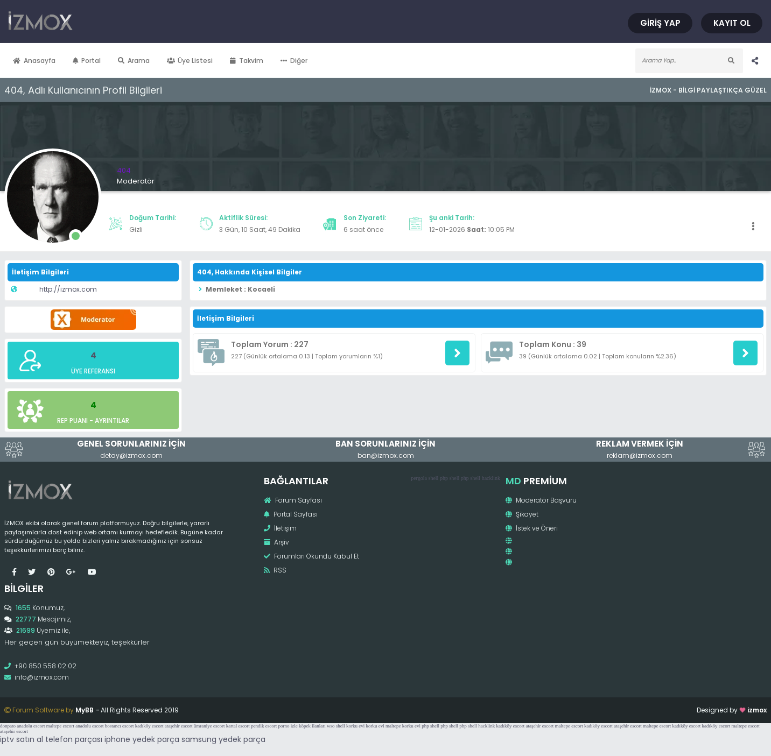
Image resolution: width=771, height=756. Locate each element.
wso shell (336, 726)
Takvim (246, 60)
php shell (449, 478)
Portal (87, 60)
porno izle (288, 726)
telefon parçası (73, 739)
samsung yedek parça (223, 739)
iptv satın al (21, 739)
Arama (134, 60)
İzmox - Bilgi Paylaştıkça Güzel (708, 90)
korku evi (355, 726)
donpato (8, 726)
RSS (275, 570)
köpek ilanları (312, 726)
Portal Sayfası (291, 514)
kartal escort (238, 726)
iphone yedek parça (141, 739)
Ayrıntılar (112, 420)
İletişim (280, 528)
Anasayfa (34, 60)
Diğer (294, 60)
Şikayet (522, 514)
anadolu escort (31, 726)
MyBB (84, 710)
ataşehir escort (179, 726)
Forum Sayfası (293, 500)
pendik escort (264, 726)
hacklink (491, 478)
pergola (419, 478)
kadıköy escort (149, 726)
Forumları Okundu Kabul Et (311, 556)
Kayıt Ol (732, 23)
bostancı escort (119, 726)
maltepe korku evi (403, 726)
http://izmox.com (68, 289)
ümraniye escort (209, 726)
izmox (757, 710)
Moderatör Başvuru (541, 500)
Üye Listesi (190, 60)
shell (433, 478)
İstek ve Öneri (532, 528)
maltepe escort (60, 726)
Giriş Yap (660, 23)
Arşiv (276, 542)
